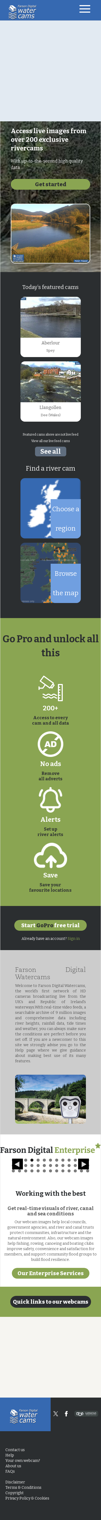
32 (44, 1251)
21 (56, 1246)
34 (56, 1251)
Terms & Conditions (23, 1487)
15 (19, 1246)
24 (75, 1246)
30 (31, 1251)
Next (84, 1209)
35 (62, 1251)
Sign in (74, 938)
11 (75, 1240)
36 (69, 1251)
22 (62, 1246)
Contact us (15, 1450)
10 (69, 1240)
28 (19, 1251)
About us (13, 1466)
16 (25, 1246)
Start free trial (50, 925)
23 (69, 1246)
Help (9, 1455)
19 (44, 1246)
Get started (50, 184)
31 (38, 1251)
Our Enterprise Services (51, 1354)
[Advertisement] (50, 70)
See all (50, 451)
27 (13, 1251)
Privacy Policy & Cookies (27, 1498)
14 (13, 1246)
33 (50, 1251)
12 (81, 1240)
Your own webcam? (22, 1460)
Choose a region (65, 518)
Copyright (14, 1493)
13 (87, 1240)
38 (81, 1251)
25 (81, 1246)
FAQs (10, 1471)
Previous (17, 1209)
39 (87, 1251)
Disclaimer (15, 1482)
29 (25, 1251)
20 (50, 1246)
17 (31, 1246)
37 (75, 1251)
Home (24, 12)
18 (38, 1246)
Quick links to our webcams (50, 1382)
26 (87, 1246)
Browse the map (65, 583)
